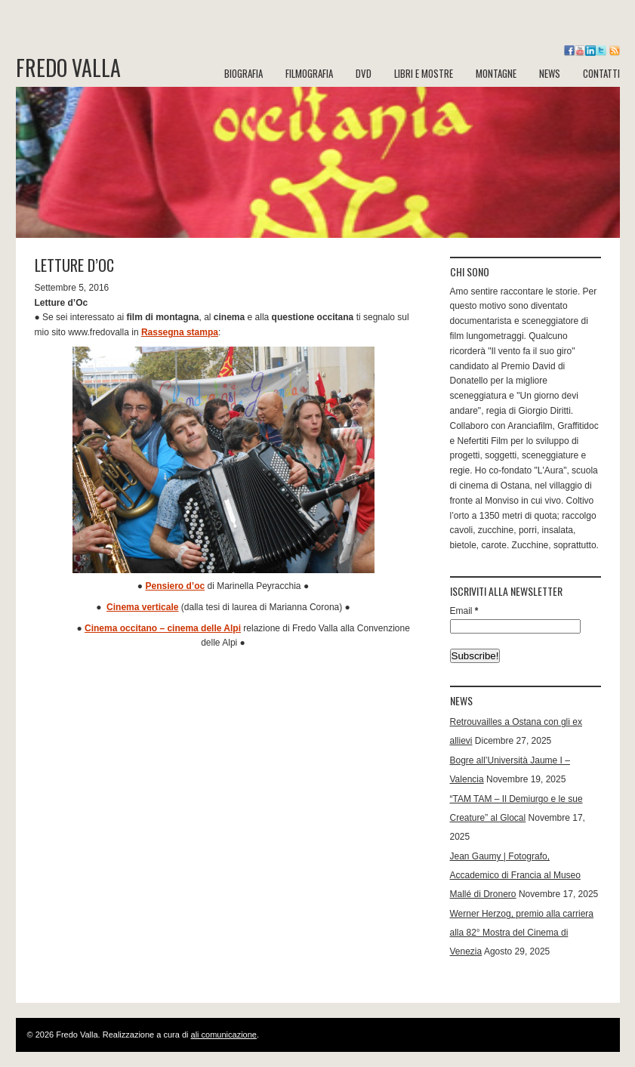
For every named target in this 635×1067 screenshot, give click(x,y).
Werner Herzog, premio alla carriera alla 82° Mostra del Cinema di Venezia (522, 932)
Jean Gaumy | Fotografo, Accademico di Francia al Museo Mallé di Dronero (515, 875)
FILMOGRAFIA (309, 73)
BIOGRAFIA (243, 73)
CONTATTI (601, 73)
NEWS (549, 73)
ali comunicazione (224, 1034)
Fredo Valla (68, 68)
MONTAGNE (496, 73)
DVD (363, 73)
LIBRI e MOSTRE (423, 73)
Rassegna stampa (179, 332)
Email (464, 611)
